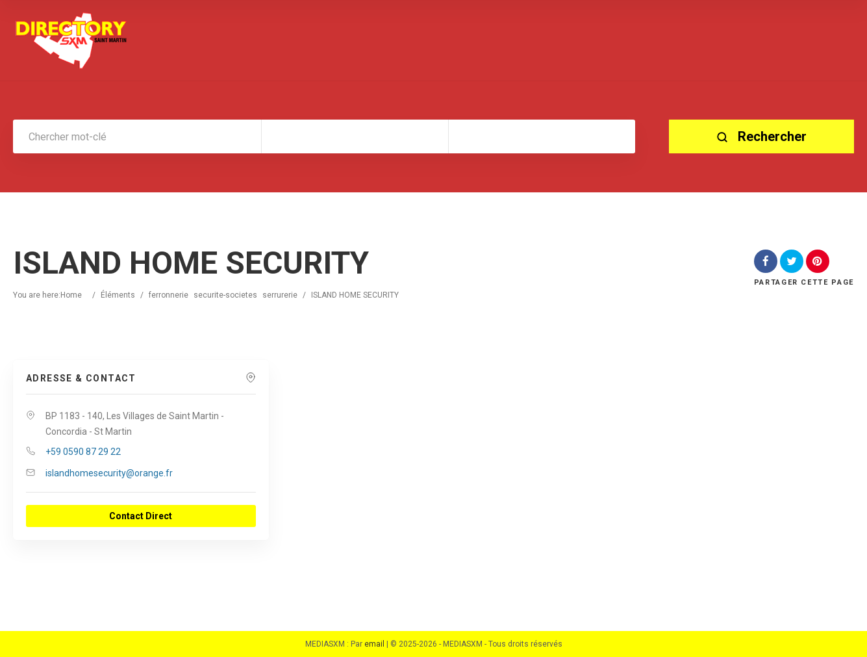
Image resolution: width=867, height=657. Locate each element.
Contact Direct (140, 516)
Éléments (118, 295)
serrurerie (279, 295)
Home (71, 295)
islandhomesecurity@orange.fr (109, 473)
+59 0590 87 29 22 (83, 451)
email (374, 644)
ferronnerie (168, 295)
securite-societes (225, 295)
